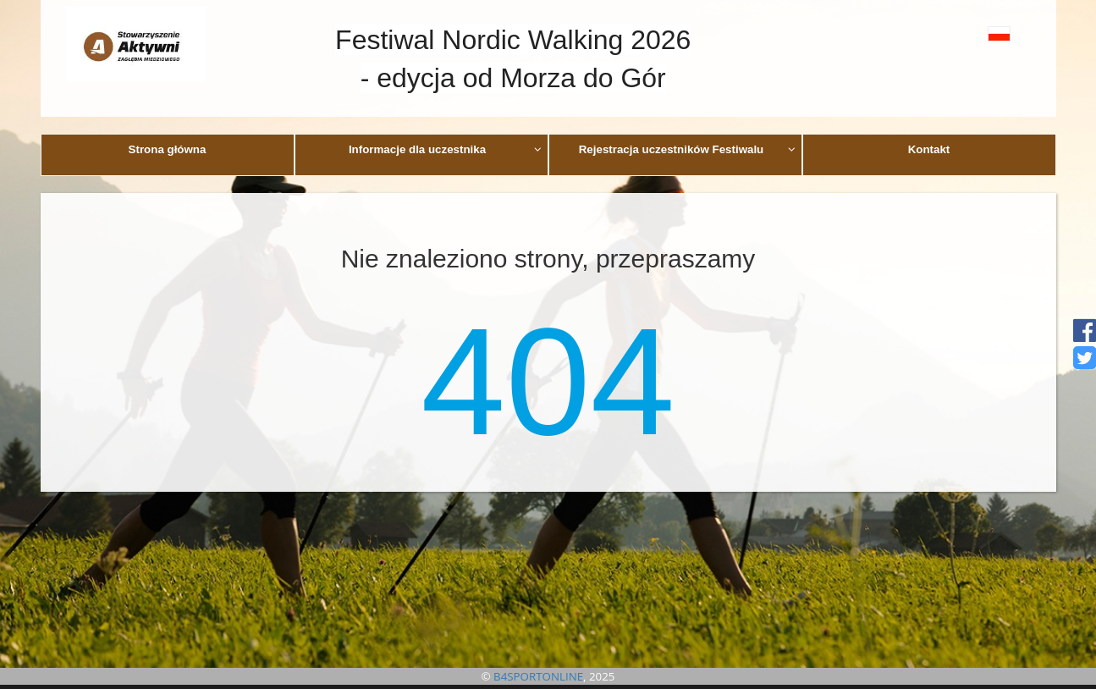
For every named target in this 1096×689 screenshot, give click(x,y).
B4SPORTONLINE (538, 676)
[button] (961, 33)
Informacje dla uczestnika (445, 149)
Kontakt (929, 149)
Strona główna (168, 149)
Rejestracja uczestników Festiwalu (687, 149)
